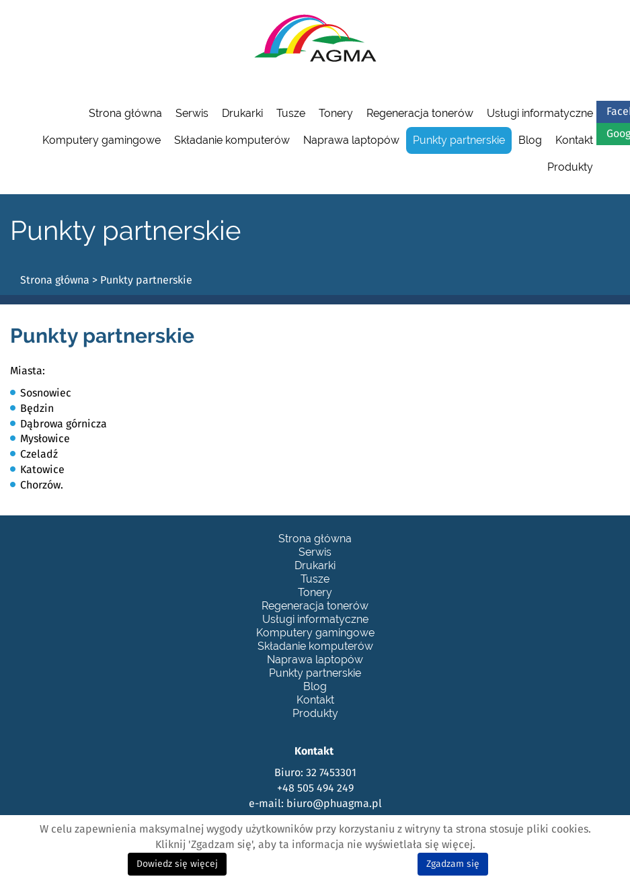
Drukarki (242, 113)
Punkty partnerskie (459, 140)
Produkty (570, 167)
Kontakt (574, 140)
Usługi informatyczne (540, 113)
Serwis (191, 113)
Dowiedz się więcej (177, 864)
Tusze (290, 113)
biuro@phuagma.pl (334, 803)
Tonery (336, 113)
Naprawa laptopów (351, 140)
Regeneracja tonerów (419, 113)
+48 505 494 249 (315, 788)
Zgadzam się (452, 864)
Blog (530, 140)
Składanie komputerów (232, 140)
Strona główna (125, 113)
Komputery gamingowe (101, 140)
